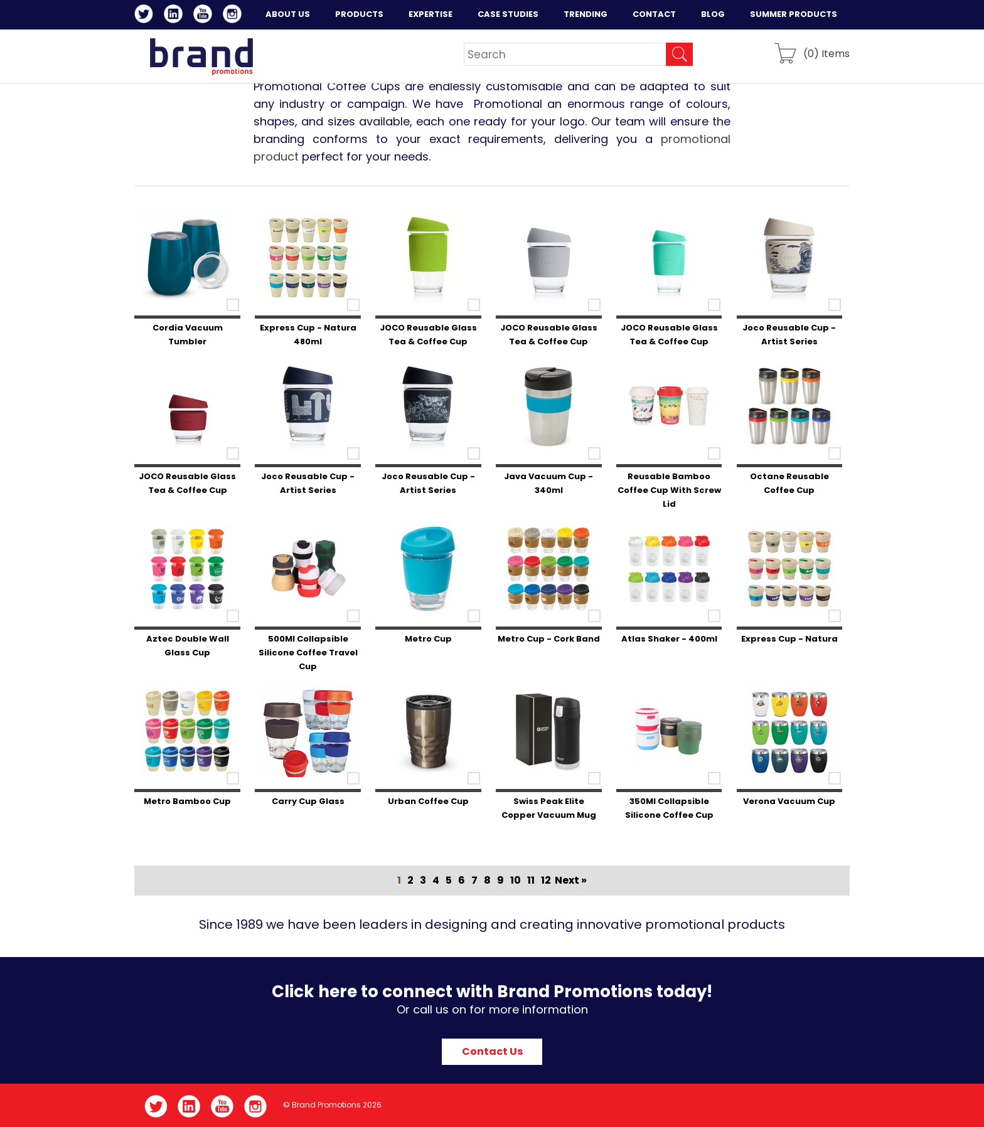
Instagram (234, 15)
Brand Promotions (201, 56)
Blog (713, 14)
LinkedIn (175, 15)
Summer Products (793, 14)
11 (531, 880)
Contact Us (492, 1051)
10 (515, 880)
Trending (585, 14)
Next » (571, 880)
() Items (826, 53)
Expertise (430, 14)
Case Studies (508, 14)
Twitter (146, 15)
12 (546, 880)
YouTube (205, 15)
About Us (287, 14)
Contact (654, 14)
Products (359, 14)
